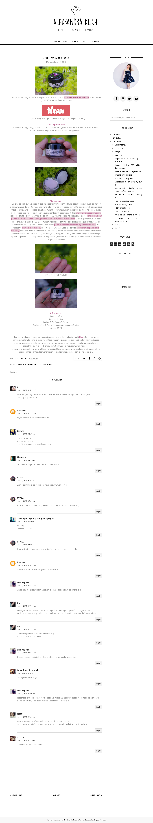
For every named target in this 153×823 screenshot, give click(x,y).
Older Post (95, 795)
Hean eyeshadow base (124, 201)
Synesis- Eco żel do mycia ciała (128, 171)
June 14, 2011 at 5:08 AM (26, 434)
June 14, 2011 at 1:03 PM (26, 694)
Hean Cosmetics (122, 211)
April (116, 228)
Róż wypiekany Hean (123, 204)
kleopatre (22, 457)
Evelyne (20, 431)
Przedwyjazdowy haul (124, 178)
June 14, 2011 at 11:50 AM (26, 629)
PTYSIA (20, 477)
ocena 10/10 (46, 364)
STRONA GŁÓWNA (60, 41)
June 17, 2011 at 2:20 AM (26, 740)
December (119, 145)
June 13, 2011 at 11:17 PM (26, 413)
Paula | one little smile (28, 670)
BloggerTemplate (100, 820)
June (116, 155)
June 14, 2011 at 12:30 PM (26, 653)
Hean (36, 364)
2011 (115, 141)
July (116, 151)
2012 (115, 138)
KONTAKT (85, 41)
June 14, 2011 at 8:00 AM (26, 521)
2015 (115, 134)
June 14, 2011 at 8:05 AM (26, 545)
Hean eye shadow (122, 208)
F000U (20, 714)
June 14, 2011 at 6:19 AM (26, 460)
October (118, 148)
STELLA (20, 737)
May (116, 224)
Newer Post (17, 795)
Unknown (21, 410)
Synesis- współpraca (123, 175)
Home (57, 795)
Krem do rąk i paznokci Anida (127, 214)
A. (18, 387)
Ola (18, 603)
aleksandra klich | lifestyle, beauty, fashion (69, 820)
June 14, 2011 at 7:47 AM (26, 501)
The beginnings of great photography (35, 518)
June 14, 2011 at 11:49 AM (26, 606)
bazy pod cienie (25, 364)
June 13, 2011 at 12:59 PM (26, 390)
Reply (98, 403)
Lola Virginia (23, 582)
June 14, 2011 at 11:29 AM (26, 586)
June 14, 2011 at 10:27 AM (26, 565)
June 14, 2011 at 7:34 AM (26, 481)
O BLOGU (74, 41)
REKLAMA (95, 41)
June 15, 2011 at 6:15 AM (26, 717)
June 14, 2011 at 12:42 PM (26, 673)
